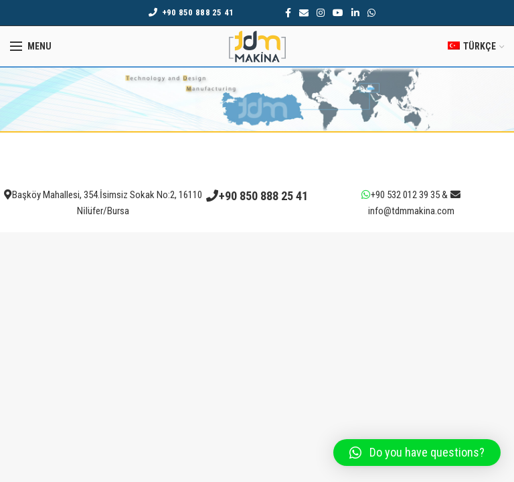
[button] (417, 452)
